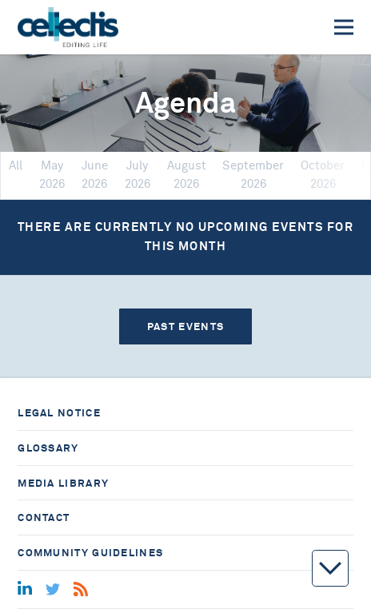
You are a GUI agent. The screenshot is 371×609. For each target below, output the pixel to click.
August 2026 (186, 174)
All (15, 165)
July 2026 (137, 174)
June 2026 (95, 174)
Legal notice (59, 413)
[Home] (68, 27)
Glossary (48, 448)
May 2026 (52, 174)
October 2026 (323, 174)
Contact (44, 517)
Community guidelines (90, 552)
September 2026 (253, 174)
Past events (185, 326)
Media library (63, 483)
